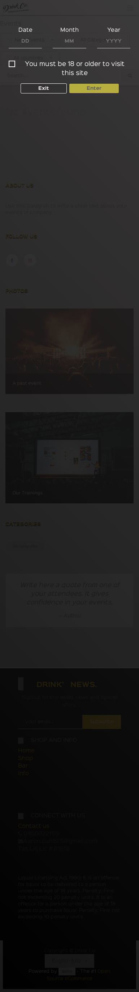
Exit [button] (43, 88)
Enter (94, 88)
